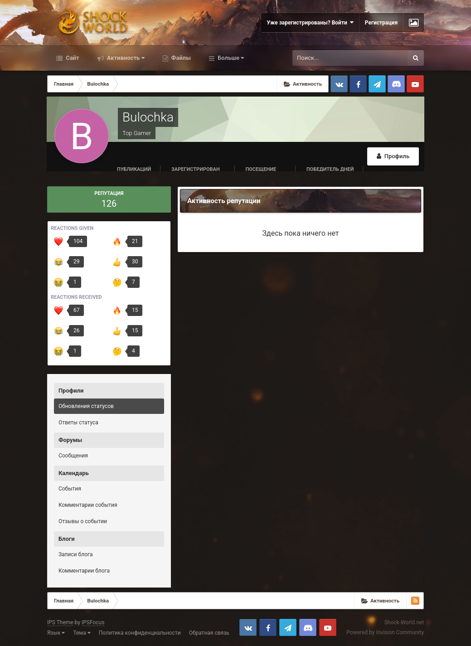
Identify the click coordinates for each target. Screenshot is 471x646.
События (69, 489)
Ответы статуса (78, 422)
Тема (81, 633)
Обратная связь (209, 633)
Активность (125, 57)
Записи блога (75, 554)
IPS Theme (60, 622)
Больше (230, 57)
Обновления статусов (86, 406)
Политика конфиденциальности (140, 633)
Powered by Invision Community (385, 632)
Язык (56, 633)
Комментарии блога (84, 571)
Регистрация (381, 22)
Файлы (180, 57)
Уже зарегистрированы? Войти (310, 22)
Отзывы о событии (82, 521)
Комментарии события (87, 505)
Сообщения (73, 455)
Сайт (71, 57)
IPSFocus (93, 622)
